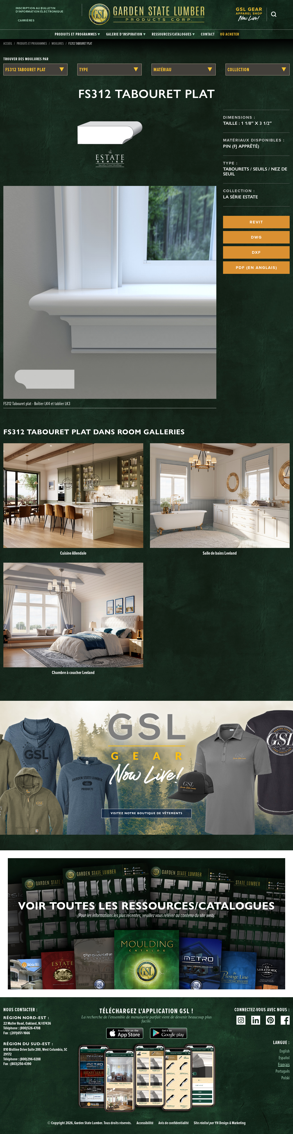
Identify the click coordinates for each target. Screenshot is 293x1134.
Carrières (26, 20)
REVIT (256, 222)
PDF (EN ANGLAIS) (256, 267)
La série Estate (240, 197)
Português (283, 1071)
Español (284, 1058)
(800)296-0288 (30, 1059)
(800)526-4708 (30, 1028)
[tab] (77, 34)
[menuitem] (251, 14)
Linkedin (255, 1020)
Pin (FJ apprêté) (241, 146)
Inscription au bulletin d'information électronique (39, 10)
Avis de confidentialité (173, 1123)
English (285, 1051)
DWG (256, 237)
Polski (285, 1078)
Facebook (285, 1020)
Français (284, 1064)
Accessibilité (145, 1123)
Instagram (240, 1020)
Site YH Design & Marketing (220, 1123)
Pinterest (270, 1020)
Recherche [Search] (273, 14)
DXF (256, 252)
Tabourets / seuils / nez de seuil (255, 171)
